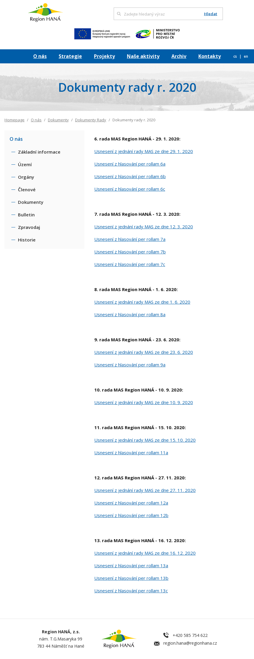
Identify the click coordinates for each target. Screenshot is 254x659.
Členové (27, 189)
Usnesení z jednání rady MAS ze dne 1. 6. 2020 (142, 302)
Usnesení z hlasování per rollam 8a (129, 314)
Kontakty (209, 56)
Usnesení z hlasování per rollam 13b (131, 578)
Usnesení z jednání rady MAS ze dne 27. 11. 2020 (145, 490)
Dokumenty (58, 120)
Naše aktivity (143, 56)
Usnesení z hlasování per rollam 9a (129, 365)
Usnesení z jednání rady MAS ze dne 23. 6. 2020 (143, 352)
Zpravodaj (29, 227)
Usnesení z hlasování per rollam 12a (131, 503)
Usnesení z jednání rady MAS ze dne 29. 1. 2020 (143, 151)
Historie (27, 240)
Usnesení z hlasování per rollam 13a (131, 565)
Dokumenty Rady (90, 120)
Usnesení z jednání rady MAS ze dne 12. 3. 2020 (143, 227)
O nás (40, 56)
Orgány (26, 177)
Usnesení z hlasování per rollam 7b (130, 252)
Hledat (210, 13)
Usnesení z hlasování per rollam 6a (129, 164)
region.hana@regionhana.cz (190, 643)
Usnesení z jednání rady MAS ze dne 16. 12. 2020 (145, 553)
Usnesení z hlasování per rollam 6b (130, 176)
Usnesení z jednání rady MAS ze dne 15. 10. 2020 (145, 440)
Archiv (178, 56)
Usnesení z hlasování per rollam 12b (131, 515)
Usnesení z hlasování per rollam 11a (131, 452)
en (246, 56)
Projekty (104, 56)
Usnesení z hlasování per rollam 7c (129, 264)
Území (25, 164)
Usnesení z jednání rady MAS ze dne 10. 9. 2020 (143, 402)
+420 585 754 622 (190, 635)
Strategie (70, 56)
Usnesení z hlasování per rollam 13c (131, 591)
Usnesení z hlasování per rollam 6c (129, 189)
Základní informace (39, 152)
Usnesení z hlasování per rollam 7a (129, 239)
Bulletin (26, 215)
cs (235, 56)
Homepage (14, 120)
